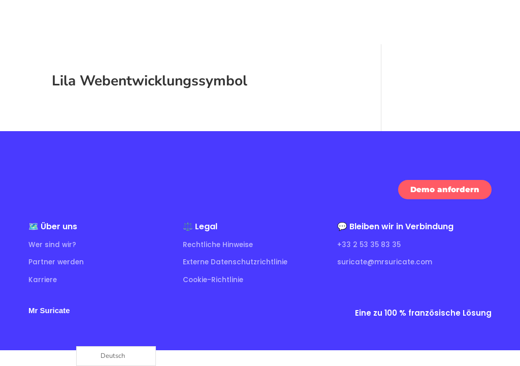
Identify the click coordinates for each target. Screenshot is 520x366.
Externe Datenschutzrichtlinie (236, 262)
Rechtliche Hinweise (219, 244)
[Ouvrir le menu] (503, 22)
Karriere (43, 279)
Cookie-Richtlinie (214, 279)
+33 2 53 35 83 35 (369, 244)
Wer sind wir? (52, 244)
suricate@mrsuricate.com (385, 262)
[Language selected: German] (116, 356)
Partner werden (57, 262)
